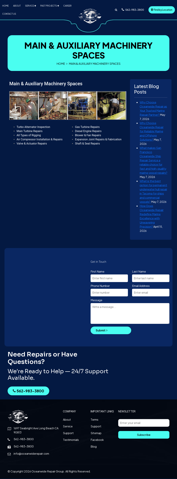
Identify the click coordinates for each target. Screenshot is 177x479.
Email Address (141, 286)
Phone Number (100, 286)
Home (5, 5)
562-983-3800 (28, 391)
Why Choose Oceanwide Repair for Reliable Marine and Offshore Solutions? (152, 132)
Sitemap (96, 433)
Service (29, 5)
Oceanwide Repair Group (47, 471)
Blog (94, 447)
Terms (94, 420)
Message (96, 300)
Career (67, 5)
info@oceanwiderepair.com (31, 454)
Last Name (139, 272)
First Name (97, 272)
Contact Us (9, 14)
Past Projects (48, 5)
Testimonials (71, 440)
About (16, 5)
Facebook (97, 440)
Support (68, 433)
